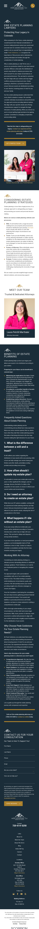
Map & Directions (19, 873)
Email (5, 764)
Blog (19, 846)
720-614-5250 (19, 825)
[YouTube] (21, 894)
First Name (7, 746)
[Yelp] (25, 894)
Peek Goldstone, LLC (14, 52)
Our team (30, 227)
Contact (19, 855)
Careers (19, 852)
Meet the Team (19, 840)
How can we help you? (11, 776)
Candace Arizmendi (12, 183)
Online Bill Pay (19, 849)
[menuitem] (15, 924)
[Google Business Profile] (14, 894)
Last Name (7, 752)
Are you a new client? (10, 770)
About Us (19, 837)
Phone (6, 758)
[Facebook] (18, 894)
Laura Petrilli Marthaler (26, 183)
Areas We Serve (19, 843)
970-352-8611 (19, 871)
